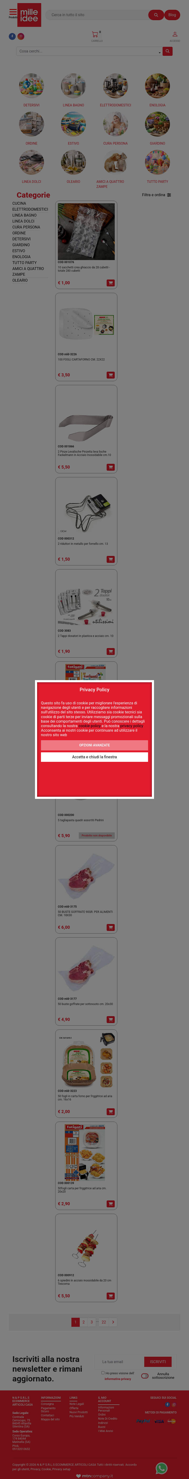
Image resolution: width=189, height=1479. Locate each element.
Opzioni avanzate (94, 745)
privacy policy (131, 726)
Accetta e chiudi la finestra (94, 757)
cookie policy (90, 726)
